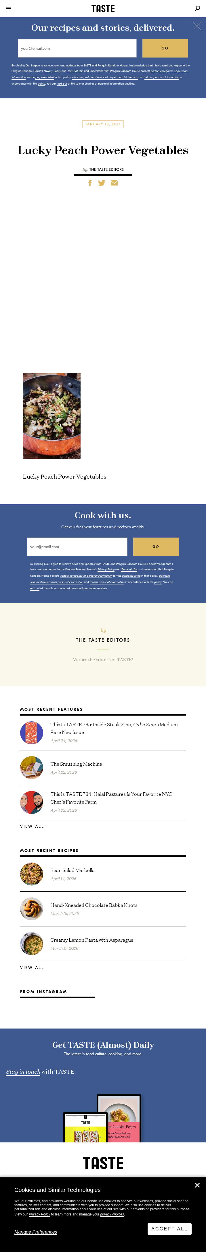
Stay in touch (23, 1071)
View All (32, 826)
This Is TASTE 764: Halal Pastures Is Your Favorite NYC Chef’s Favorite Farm (111, 797)
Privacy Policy (39, 1214)
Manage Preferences (35, 1232)
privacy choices (112, 1214)
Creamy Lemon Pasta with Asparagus (91, 939)
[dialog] (103, 1214)
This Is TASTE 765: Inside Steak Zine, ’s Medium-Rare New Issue (115, 727)
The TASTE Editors (106, 169)
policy (41, 83)
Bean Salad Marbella (72, 869)
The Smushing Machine (76, 763)
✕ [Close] (197, 1185)
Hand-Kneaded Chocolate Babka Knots (94, 904)
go (165, 48)
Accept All (169, 1228)
